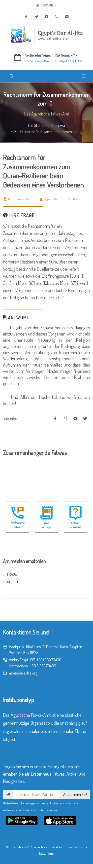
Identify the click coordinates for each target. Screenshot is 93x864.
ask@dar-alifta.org (23, 673)
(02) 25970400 (49, 659)
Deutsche (46, 5)
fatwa (60, 125)
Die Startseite (39, 125)
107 (32, 659)
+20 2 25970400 (43, 665)
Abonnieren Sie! (75, 794)
